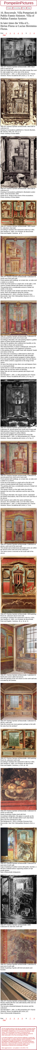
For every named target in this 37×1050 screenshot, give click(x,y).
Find (24, 8)
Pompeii (9, 8)
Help (29, 8)
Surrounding (17, 8)
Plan (4, 35)
